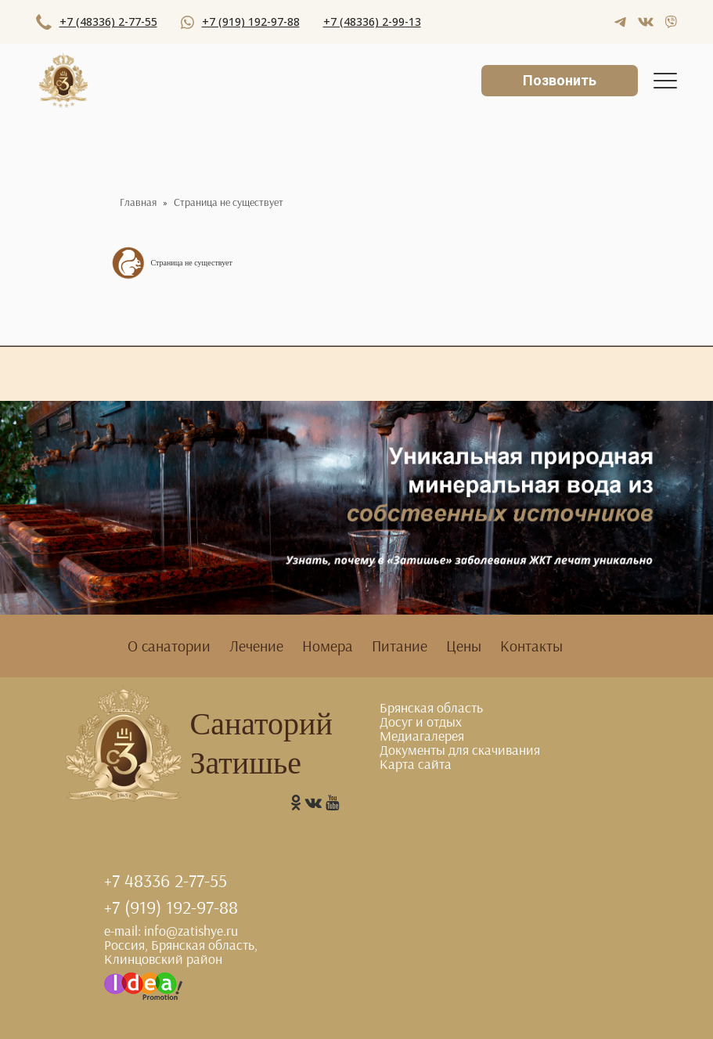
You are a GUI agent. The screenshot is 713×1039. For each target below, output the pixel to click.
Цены (463, 645)
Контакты (531, 645)
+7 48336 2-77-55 (165, 880)
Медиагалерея (422, 736)
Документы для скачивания (460, 750)
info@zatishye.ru (191, 931)
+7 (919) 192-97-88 (171, 906)
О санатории (169, 645)
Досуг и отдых (421, 722)
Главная (138, 202)
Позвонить (559, 80)
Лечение (256, 645)
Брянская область (431, 707)
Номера (327, 645)
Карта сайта (416, 764)
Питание (399, 645)
